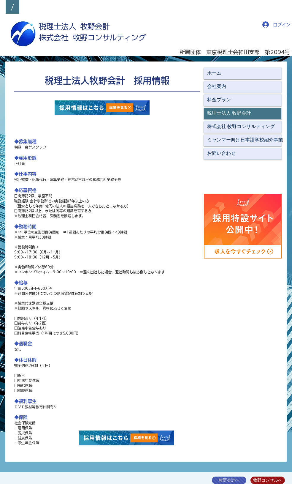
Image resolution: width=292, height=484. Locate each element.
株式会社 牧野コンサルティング (241, 127)
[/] (12, 7)
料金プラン (219, 100)
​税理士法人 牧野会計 (74, 26)
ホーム (214, 73)
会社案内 (216, 87)
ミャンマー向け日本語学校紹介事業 (244, 140)
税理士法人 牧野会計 (229, 113)
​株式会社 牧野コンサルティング (92, 37)
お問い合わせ (221, 154)
